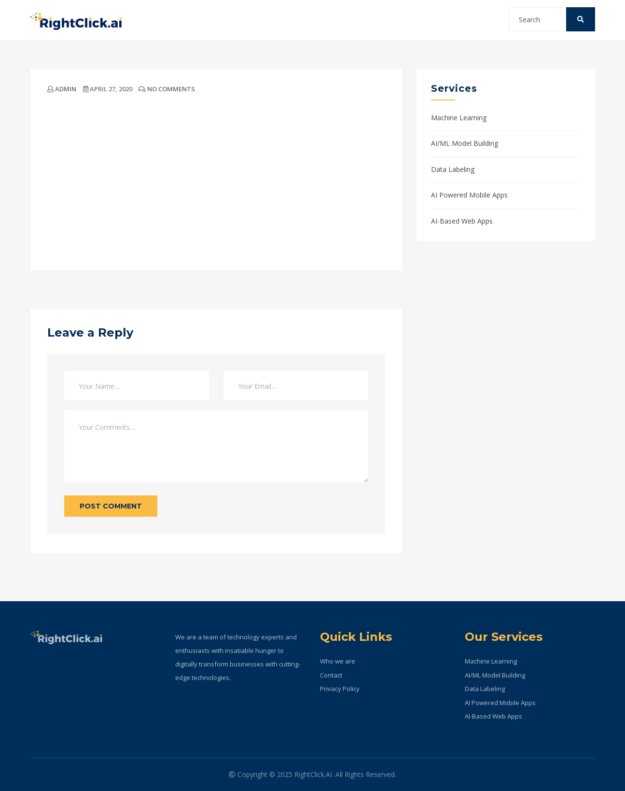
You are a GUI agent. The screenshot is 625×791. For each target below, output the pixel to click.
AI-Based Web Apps (462, 221)
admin (61, 89)
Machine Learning (458, 117)
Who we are (337, 661)
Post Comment (111, 506)
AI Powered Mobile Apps (469, 194)
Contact (331, 675)
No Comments (167, 89)
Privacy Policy (340, 688)
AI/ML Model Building (464, 143)
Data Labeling (452, 169)
